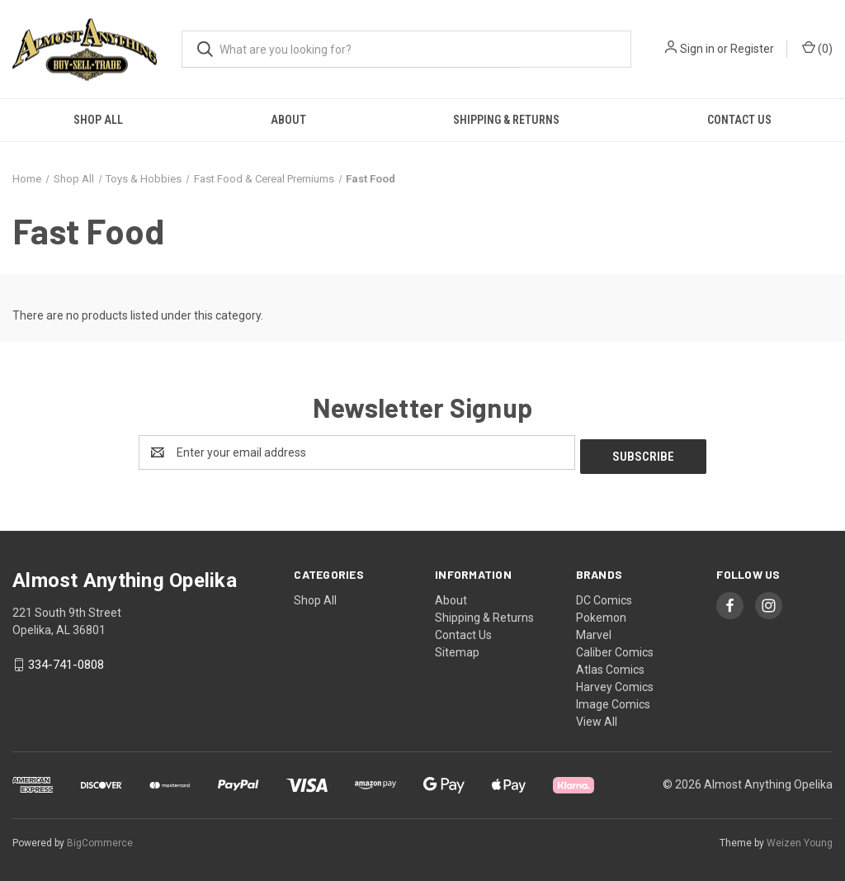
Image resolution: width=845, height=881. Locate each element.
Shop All (98, 119)
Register (752, 48)
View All (596, 717)
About (288, 119)
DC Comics (604, 596)
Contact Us (739, 119)
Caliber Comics (615, 648)
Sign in (697, 48)
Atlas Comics (610, 665)
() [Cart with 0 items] (817, 47)
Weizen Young (800, 839)
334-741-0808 (66, 661)
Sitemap (457, 648)
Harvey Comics (615, 682)
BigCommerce (100, 839)
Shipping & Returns (506, 119)
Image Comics (613, 700)
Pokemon (601, 613)
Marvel (593, 630)
